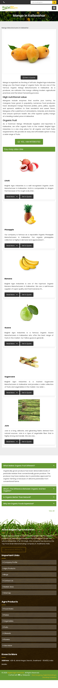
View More (7, 645)
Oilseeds (7, 633)
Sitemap (7, 593)
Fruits (5, 627)
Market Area (8, 587)
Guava (8, 327)
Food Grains (8, 609)
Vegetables (8, 621)
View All (51, 511)
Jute (7, 425)
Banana (8, 278)
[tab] (29, 465)
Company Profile (10, 562)
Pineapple (9, 229)
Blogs (5, 574)
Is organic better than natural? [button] (17, 497)
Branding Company (49, 677)
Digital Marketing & (49, 675)
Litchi (7, 180)
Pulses (6, 615)
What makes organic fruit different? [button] (19, 465)
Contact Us (8, 580)
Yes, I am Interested (29, 141)
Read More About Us (13, 549)
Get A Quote (29, 77)
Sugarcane (10, 376)
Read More (12, 196)
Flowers (6, 639)
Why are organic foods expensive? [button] (18, 503)
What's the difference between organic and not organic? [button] (24, 490)
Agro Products (9, 568)
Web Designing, (37, 675)
